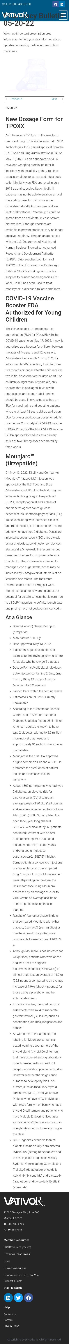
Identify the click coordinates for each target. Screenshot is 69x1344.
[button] (63, 15)
